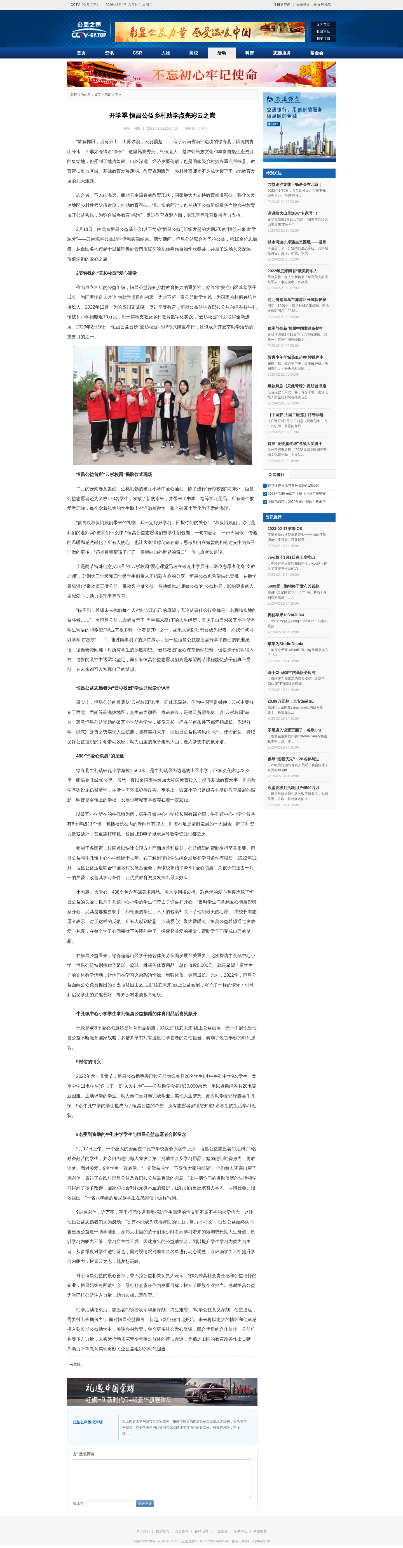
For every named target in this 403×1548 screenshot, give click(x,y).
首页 (81, 53)
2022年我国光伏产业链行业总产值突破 (297, 494)
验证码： (104, 1503)
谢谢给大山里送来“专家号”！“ (294, 213)
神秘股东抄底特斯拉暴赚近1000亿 (293, 485)
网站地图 (260, 1531)
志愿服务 (282, 53)
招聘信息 (201, 1531)
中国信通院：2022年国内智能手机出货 (297, 502)
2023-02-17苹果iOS (285, 528)
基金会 (317, 53)
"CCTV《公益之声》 (89, 30)
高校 (193, 53)
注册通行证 (281, 5)
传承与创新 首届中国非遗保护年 (296, 328)
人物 (165, 53)
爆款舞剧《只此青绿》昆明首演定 (297, 386)
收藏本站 (323, 32)
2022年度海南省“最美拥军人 (292, 271)
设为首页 (323, 25)
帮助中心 (240, 1531)
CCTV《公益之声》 (85, 5)
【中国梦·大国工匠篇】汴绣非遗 (296, 415)
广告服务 (221, 1531)
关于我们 (143, 1531)
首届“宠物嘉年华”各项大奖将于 (295, 443)
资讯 (109, 53)
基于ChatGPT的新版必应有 (292, 672)
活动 (221, 53)
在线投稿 (324, 5)
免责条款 (182, 1531)
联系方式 (162, 1531)
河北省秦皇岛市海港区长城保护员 (297, 299)
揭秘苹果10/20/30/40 (286, 615)
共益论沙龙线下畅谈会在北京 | (294, 184)
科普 (249, 53)
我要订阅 (323, 39)
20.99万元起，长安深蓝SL (291, 701)
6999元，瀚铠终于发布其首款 (293, 586)
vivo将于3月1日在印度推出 (291, 557)
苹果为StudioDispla (285, 644)
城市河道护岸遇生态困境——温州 (297, 242)
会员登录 (303, 5)
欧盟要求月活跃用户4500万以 (293, 787)
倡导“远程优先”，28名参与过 (293, 759)
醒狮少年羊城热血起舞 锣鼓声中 (296, 357)
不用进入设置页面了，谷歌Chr (294, 730)
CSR (137, 53)
